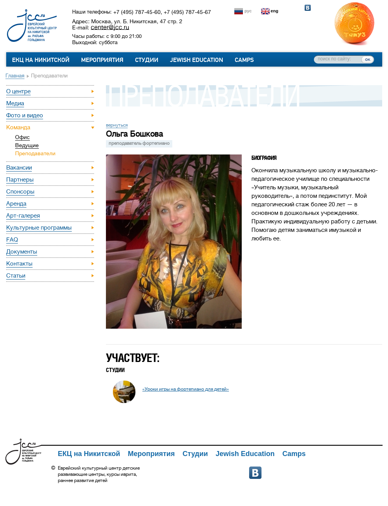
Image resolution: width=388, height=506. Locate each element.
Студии (146, 60)
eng (275, 11)
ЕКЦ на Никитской (40, 60)
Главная (14, 76)
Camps (244, 60)
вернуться (117, 125)
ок (367, 59)
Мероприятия (102, 60)
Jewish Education (196, 60)
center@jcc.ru (110, 27)
